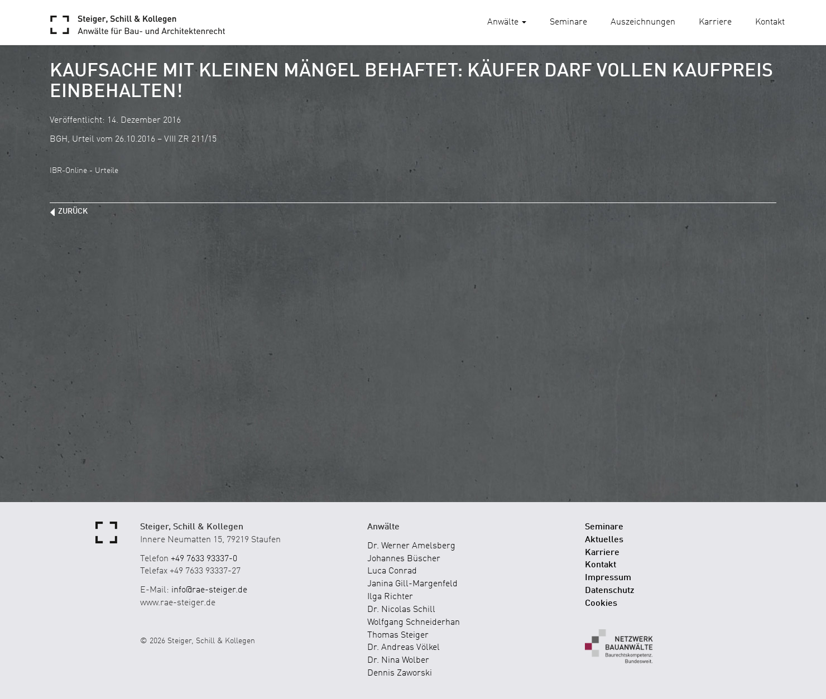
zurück (73, 211)
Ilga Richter (390, 596)
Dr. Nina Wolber (398, 660)
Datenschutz (610, 590)
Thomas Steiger (398, 635)
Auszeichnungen (643, 22)
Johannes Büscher (403, 559)
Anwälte (506, 22)
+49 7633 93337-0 (204, 559)
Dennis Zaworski (399, 673)
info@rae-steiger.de (209, 590)
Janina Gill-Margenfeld (412, 584)
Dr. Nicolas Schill (401, 609)
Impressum (608, 577)
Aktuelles (604, 540)
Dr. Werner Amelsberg (411, 546)
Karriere (715, 22)
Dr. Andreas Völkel (403, 647)
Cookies (601, 603)
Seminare (568, 22)
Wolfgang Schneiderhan (413, 622)
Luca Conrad (392, 571)
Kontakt (770, 22)
